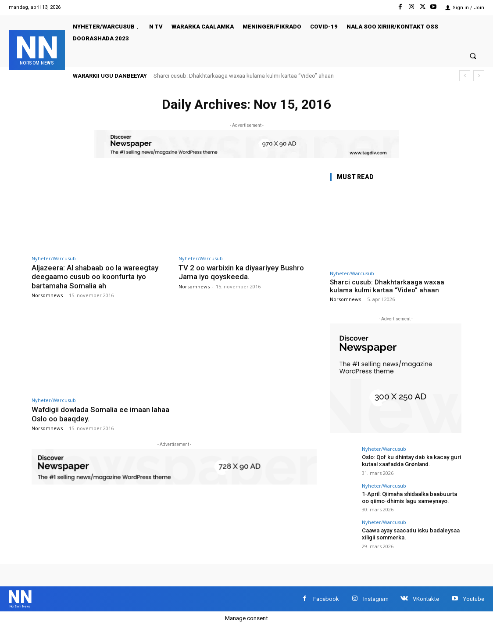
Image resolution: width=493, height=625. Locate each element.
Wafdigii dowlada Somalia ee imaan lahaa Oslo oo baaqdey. (91, 414)
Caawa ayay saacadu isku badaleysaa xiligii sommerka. (410, 534)
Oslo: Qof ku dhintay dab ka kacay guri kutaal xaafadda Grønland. (411, 460)
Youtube (473, 598)
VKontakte (426, 598)
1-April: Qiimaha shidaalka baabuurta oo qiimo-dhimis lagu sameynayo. (409, 497)
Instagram (376, 598)
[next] (478, 75)
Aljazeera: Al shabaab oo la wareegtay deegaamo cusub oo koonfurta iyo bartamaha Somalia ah (95, 276)
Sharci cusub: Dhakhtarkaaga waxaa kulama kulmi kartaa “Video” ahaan (244, 75)
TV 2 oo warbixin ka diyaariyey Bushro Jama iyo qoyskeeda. (242, 272)
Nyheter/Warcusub (54, 258)
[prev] (464, 75)
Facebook (326, 598)
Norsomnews (47, 295)
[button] (473, 55)
